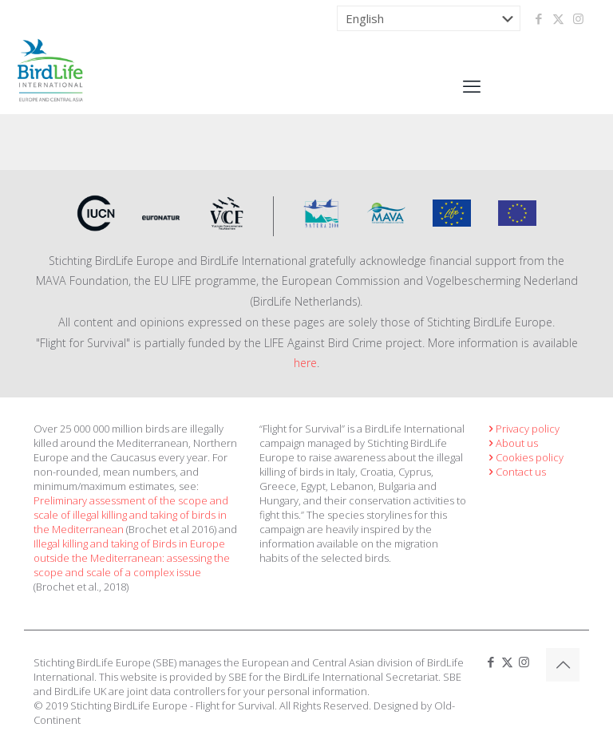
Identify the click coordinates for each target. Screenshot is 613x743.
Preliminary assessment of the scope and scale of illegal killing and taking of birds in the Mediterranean (131, 514)
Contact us (515, 471)
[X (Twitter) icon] (558, 18)
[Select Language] (428, 19)
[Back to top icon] (562, 665)
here (305, 362)
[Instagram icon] (578, 18)
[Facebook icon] (538, 18)
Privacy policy (522, 428)
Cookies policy (524, 457)
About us (511, 443)
